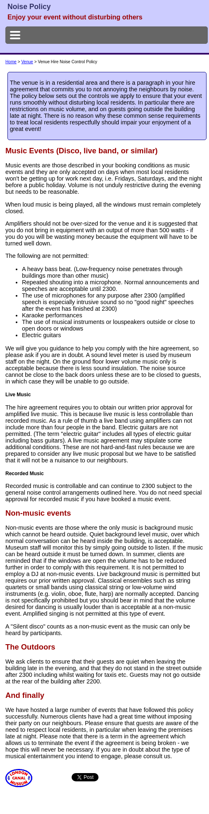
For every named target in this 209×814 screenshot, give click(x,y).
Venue (27, 62)
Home (11, 62)
